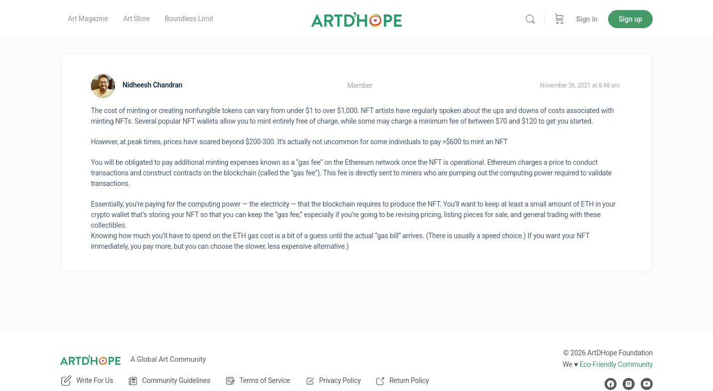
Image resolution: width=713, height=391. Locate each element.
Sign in (587, 19)
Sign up (630, 19)
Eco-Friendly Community (616, 364)
